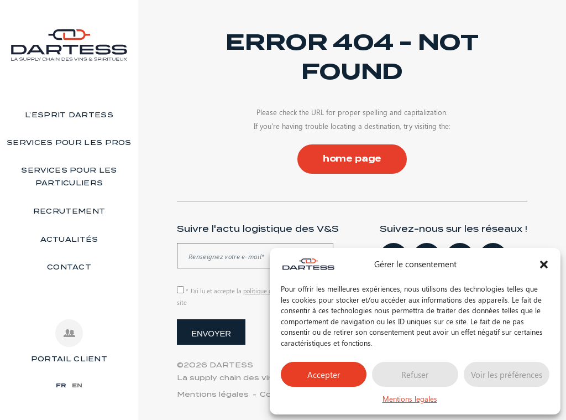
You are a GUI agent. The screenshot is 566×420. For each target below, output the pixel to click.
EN (77, 385)
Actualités (69, 239)
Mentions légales (213, 394)
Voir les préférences (506, 374)
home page (352, 159)
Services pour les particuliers (69, 176)
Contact (69, 267)
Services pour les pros (69, 142)
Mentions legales (409, 398)
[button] (543, 264)
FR (61, 385)
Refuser (414, 374)
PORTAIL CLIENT (69, 359)
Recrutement (69, 211)
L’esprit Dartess (69, 115)
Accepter (323, 374)
